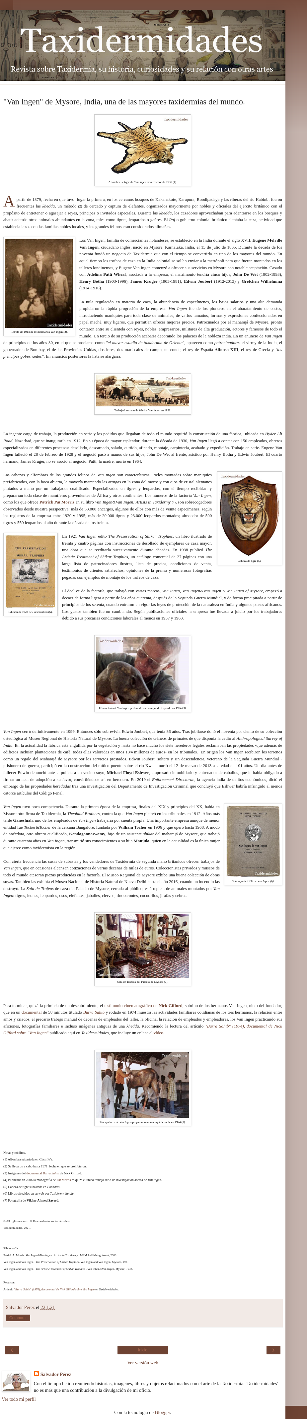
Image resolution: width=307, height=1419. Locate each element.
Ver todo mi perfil (19, 1399)
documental (32, 1012)
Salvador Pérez (55, 1374)
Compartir (18, 1318)
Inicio (142, 1350)
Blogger (162, 1412)
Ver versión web (142, 1362)
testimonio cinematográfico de (143, 1005)
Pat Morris (64, 1180)
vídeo (158, 1032)
